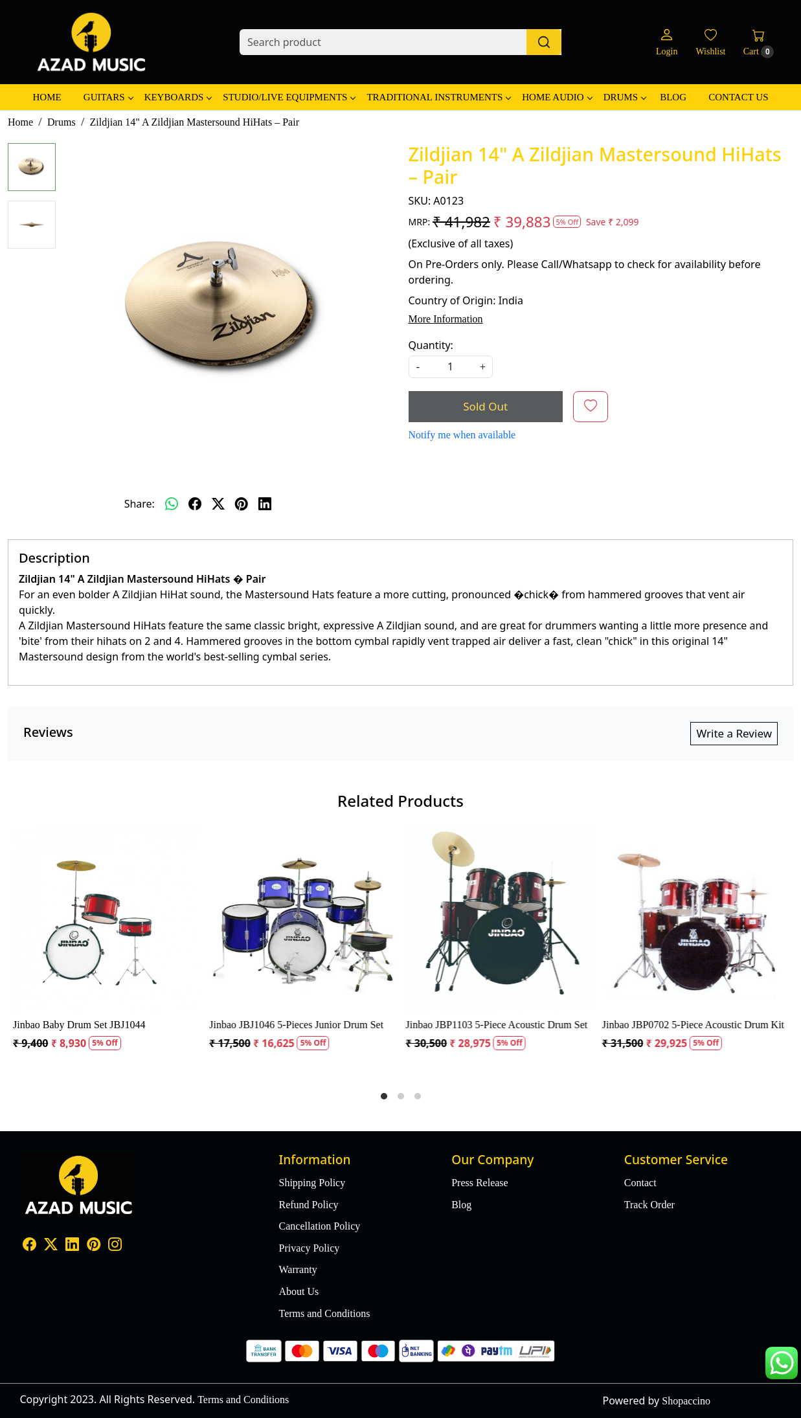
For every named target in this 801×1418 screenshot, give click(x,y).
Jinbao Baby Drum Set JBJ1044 (79, 1024)
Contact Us (738, 97)
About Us (299, 1291)
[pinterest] (241, 504)
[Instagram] (115, 1246)
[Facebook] (29, 1246)
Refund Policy (309, 1204)
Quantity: (431, 345)
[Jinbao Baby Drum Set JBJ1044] (106, 919)
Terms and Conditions (324, 1313)
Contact (640, 1182)
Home (46, 97)
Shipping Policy (312, 1182)
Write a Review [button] (734, 733)
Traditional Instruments (438, 97)
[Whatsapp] (171, 504)
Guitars (108, 97)
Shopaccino (686, 1400)
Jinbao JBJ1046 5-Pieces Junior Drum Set (296, 1024)
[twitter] (218, 504)
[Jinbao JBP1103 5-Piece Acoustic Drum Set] (499, 919)
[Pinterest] (93, 1246)
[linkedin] (264, 504)
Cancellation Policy (320, 1226)
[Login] (666, 42)
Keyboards (178, 97)
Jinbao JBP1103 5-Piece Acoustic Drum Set (497, 1024)
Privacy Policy (309, 1248)
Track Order (649, 1204)
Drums (625, 97)
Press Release (479, 1182)
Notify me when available (462, 434)
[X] (50, 1246)
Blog (673, 97)
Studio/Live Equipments (289, 97)
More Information (446, 318)
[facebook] (195, 504)
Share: (139, 504)
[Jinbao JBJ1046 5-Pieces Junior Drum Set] (302, 919)
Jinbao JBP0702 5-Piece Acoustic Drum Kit (693, 1024)
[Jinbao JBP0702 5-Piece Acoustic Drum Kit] (695, 919)
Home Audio (556, 97)
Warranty (298, 1269)
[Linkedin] (72, 1246)
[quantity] (451, 366)
